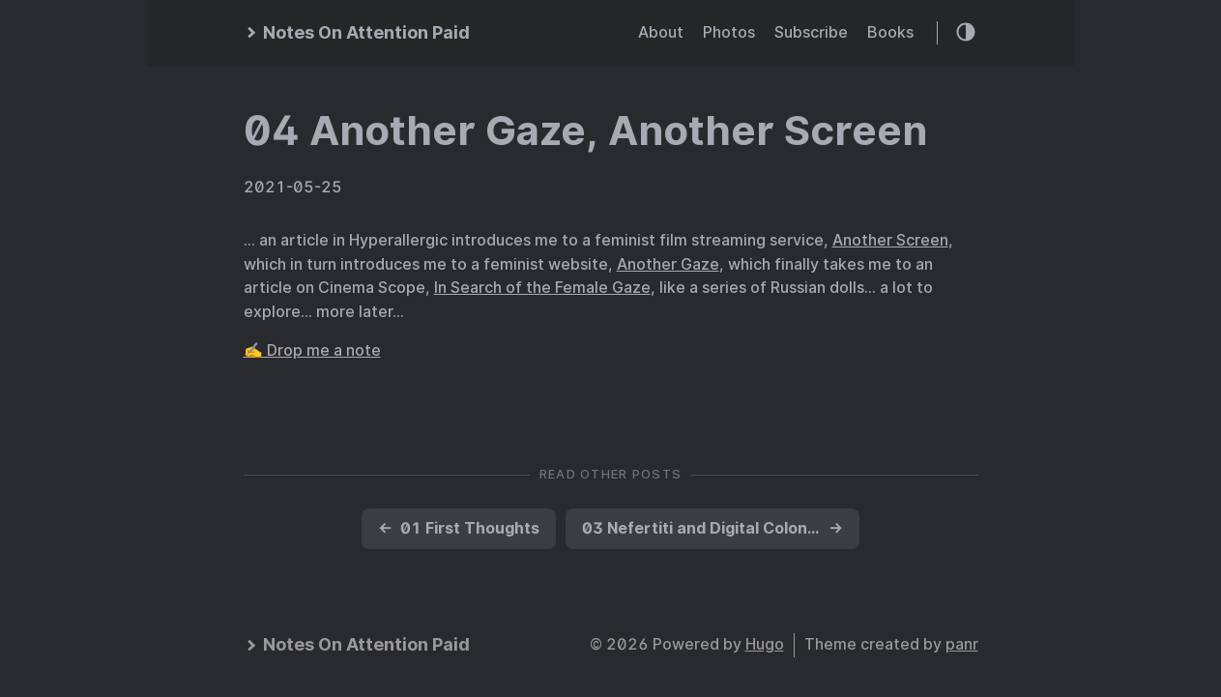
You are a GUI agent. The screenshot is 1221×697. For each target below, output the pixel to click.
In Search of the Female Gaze (542, 287)
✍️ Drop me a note (312, 350)
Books (890, 32)
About (660, 32)
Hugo (764, 644)
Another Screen (890, 240)
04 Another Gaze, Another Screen (585, 130)
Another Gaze (668, 264)
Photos (729, 32)
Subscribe (811, 32)
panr (961, 644)
